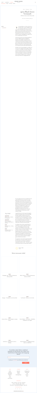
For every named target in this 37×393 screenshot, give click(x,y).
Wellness (18, 372)
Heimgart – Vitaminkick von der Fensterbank (9, 297)
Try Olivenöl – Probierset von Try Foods (27, 297)
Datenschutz (12, 385)
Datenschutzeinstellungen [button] (19, 385)
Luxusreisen (7, 2)
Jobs (20, 383)
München (10, 374)
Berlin (10, 371)
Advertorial (27, 20)
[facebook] (15, 389)
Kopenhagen (10, 373)
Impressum (25, 385)
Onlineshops (11, 3)
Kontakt (15, 382)
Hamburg (10, 372)
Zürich (10, 377)
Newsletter (23, 382)
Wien (10, 376)
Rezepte (8, 3)
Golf (27, 373)
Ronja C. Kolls (24, 18)
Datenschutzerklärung (15, 360)
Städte (2, 2)
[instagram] (17, 389)
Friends (23, 383)
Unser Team (19, 382)
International (10, 378)
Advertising (17, 383)
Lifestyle (11, 2)
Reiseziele (18, 371)
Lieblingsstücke (3, 3)
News (27, 376)
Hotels (18, 373)
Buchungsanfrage (18, 374)
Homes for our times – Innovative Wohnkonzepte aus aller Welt (9, 222)
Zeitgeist (14, 3)
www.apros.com (4, 27)
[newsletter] (21, 389)
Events (14, 383)
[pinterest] (19, 389)
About (13, 382)
